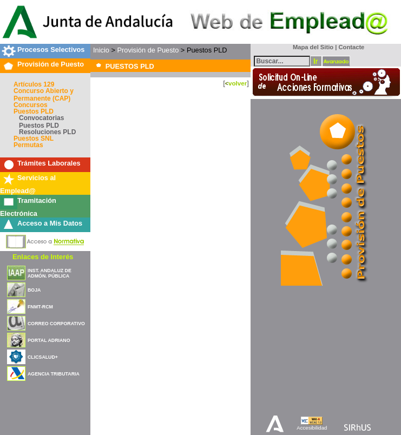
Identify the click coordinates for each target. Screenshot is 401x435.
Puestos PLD (34, 111)
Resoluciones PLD (47, 132)
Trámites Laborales (49, 163)
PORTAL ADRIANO (49, 340)
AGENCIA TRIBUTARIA (54, 374)
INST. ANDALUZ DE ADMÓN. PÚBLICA (49, 273)
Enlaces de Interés (42, 257)
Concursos (31, 105)
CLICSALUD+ (43, 357)
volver (237, 83)
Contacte (351, 47)
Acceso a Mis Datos (49, 223)
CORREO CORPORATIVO (56, 323)
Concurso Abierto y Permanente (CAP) (44, 94)
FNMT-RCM (40, 306)
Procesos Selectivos (50, 49)
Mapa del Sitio (311, 47)
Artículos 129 (34, 84)
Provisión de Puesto (50, 64)
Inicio (101, 50)
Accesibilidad (312, 428)
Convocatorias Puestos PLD (41, 121)
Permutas (28, 145)
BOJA (34, 290)
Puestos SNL (34, 138)
